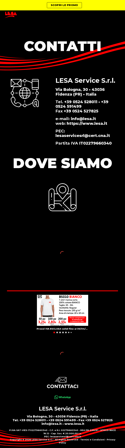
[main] (62, 46)
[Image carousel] (62, 314)
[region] (62, 5)
